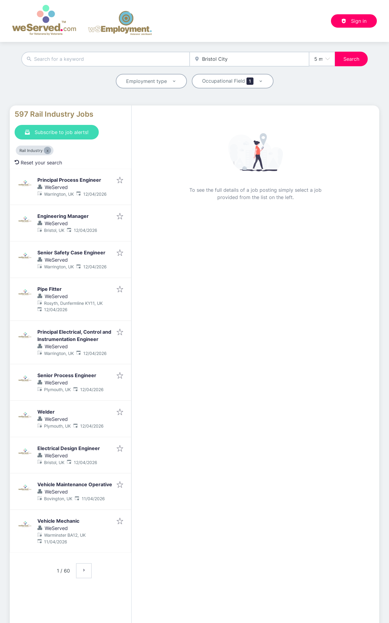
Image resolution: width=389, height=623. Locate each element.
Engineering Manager (63, 216)
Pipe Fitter (49, 289)
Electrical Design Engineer (68, 448)
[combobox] (105, 59)
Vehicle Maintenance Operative (74, 484)
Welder (46, 411)
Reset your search (38, 162)
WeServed (56, 187)
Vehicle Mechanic (58, 521)
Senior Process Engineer (66, 375)
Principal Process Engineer (69, 180)
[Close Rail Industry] (47, 150)
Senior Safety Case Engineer (71, 252)
